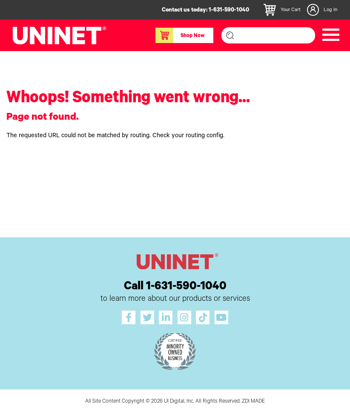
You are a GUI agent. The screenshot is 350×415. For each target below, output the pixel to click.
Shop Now (179, 35)
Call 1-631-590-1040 (175, 287)
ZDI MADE (253, 402)
